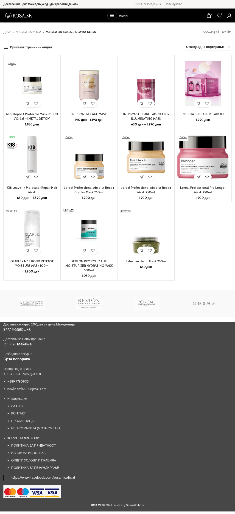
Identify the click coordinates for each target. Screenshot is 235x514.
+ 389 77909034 (19, 381)
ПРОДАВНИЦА (22, 421)
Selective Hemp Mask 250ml (146, 261)
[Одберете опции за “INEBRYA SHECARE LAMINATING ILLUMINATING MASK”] (142, 103)
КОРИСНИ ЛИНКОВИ (23, 438)
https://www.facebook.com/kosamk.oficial (43, 477)
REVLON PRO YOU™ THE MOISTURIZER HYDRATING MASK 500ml (89, 265)
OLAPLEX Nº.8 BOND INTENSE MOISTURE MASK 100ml (32, 263)
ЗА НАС (17, 406)
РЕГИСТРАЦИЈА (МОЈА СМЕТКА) (36, 428)
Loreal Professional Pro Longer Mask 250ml (203, 190)
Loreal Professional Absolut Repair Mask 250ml (146, 190)
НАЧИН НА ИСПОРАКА (28, 453)
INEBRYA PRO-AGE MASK (89, 114)
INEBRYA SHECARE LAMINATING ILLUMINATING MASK (146, 116)
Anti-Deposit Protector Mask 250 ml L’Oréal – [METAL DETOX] (32, 116)
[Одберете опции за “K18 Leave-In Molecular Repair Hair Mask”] (28, 177)
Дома (7, 32)
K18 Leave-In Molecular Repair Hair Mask (32, 190)
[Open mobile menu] (117, 15)
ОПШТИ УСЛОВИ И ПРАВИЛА (33, 460)
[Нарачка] (209, 47)
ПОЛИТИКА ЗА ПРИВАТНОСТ (33, 445)
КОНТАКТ (18, 413)
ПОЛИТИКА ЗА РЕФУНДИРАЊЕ (35, 468)
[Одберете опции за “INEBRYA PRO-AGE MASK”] (85, 103)
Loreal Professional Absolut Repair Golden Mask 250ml (89, 190)
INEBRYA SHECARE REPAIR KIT (203, 114)
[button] (28, 103)
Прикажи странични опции (31, 47)
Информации (17, 399)
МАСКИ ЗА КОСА (29, 32)
